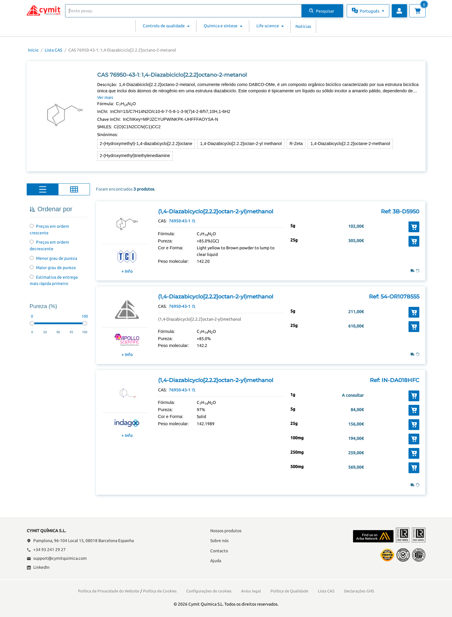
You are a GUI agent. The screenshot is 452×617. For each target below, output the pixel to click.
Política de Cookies (160, 591)
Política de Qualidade (289, 591)
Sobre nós (219, 540)
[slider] (32, 323)
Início (33, 50)
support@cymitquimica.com (57, 558)
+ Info (127, 271)
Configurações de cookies (209, 591)
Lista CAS (53, 50)
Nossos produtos (225, 530)
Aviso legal (251, 591)
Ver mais (105, 97)
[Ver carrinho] (417, 10)
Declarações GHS (359, 591)
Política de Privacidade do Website (108, 591)
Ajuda (215, 560)
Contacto (219, 550)
